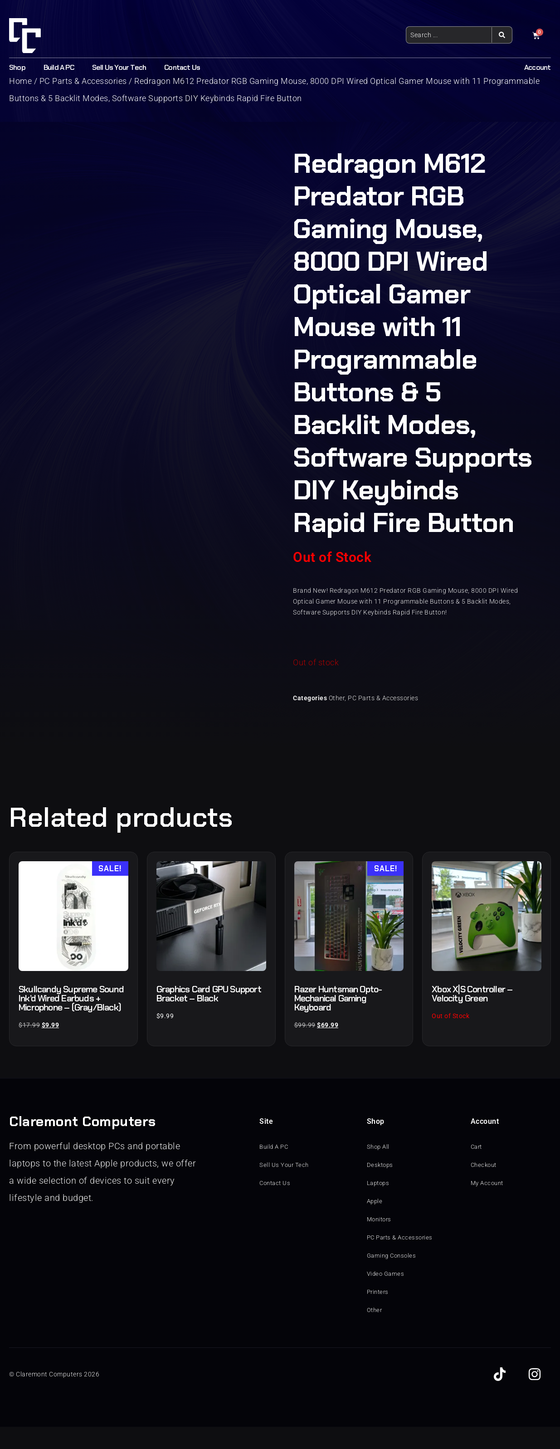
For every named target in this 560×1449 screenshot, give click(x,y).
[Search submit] (502, 35)
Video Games (387, 1296)
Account (537, 67)
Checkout (485, 1187)
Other (337, 698)
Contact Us (182, 67)
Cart (477, 1169)
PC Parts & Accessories (383, 698)
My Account (488, 1205)
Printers (379, 1314)
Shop (17, 67)
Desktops (381, 1187)
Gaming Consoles (393, 1278)
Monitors (380, 1241)
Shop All (379, 1169)
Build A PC (59, 67)
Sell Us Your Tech (119, 67)
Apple (375, 1223)
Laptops (379, 1205)
